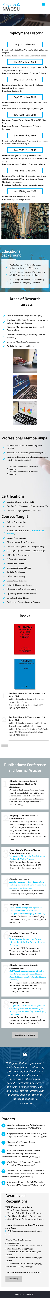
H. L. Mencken (26, 1103)
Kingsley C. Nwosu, (19, 879)
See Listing (13, 1279)
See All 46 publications (25, 1035)
